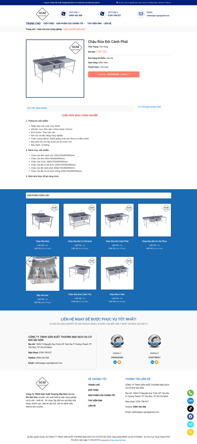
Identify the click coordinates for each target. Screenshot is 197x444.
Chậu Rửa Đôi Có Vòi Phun (154, 241)
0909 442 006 (42, 358)
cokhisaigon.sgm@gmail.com (48, 363)
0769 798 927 (45, 352)
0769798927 (154, 357)
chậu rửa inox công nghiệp (49, 29)
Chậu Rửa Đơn (42, 241)
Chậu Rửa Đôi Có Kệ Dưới (80, 241)
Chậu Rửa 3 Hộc (117, 294)
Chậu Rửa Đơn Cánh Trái (79, 294)
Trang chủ (30, 29)
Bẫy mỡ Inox (42, 295)
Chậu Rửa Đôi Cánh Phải (117, 241)
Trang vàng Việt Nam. (118, 440)
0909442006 (113, 74)
